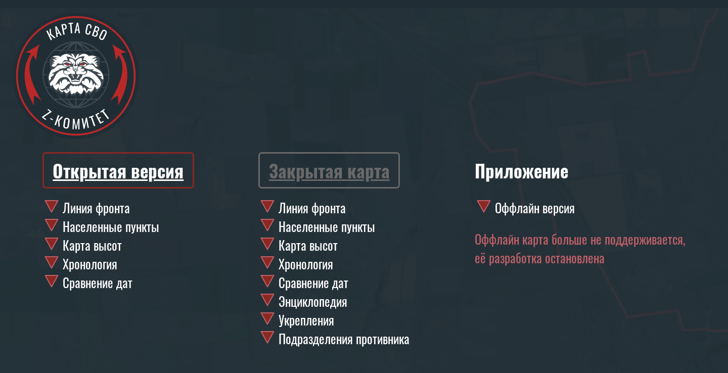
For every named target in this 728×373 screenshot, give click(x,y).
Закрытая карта (329, 170)
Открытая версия (118, 170)
